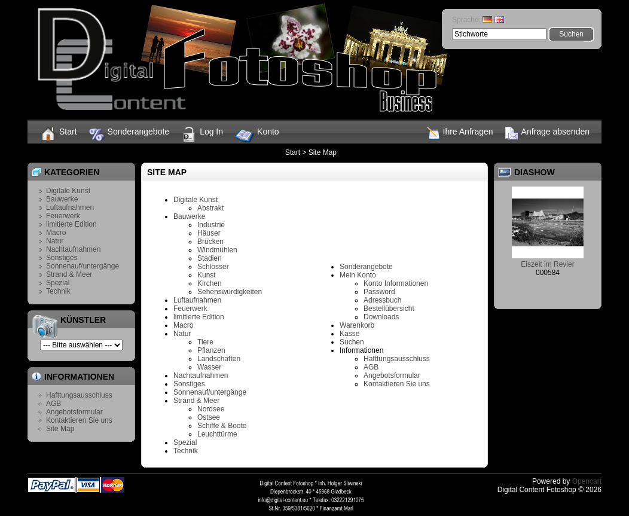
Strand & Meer (69, 274)
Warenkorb (357, 325)
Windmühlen (217, 250)
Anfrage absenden (547, 133)
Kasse (349, 333)
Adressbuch (382, 300)
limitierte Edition (71, 224)
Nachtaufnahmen (73, 249)
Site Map (323, 152)
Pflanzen (211, 350)
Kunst (206, 275)
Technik (58, 291)
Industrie (211, 225)
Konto (257, 136)
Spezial (57, 283)
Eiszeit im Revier (547, 264)
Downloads (381, 317)
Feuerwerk (63, 216)
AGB (53, 403)
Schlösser (213, 266)
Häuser (209, 233)
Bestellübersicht (389, 308)
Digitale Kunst (68, 191)
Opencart (586, 481)
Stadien (209, 258)
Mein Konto (358, 275)
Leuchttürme (217, 434)
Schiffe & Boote (222, 426)
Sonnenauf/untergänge (82, 266)
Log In (202, 134)
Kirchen (209, 283)
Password (379, 292)
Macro (56, 232)
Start (58, 134)
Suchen (352, 342)
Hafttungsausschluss (79, 395)
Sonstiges (62, 258)
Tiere (205, 342)
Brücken (210, 241)
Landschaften (218, 359)
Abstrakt (210, 208)
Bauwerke (62, 199)
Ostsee (208, 417)
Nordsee (210, 409)
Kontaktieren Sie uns (79, 420)
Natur (54, 241)
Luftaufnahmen (70, 207)
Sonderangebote (129, 134)
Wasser (209, 367)
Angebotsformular (74, 412)
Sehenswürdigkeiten (229, 292)
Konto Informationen (396, 283)
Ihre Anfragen (460, 133)
